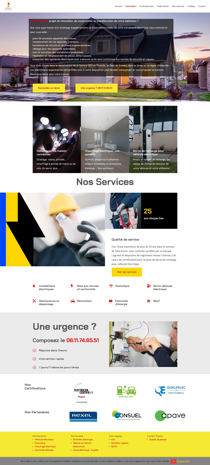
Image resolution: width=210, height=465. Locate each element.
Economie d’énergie (44, 450)
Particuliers (130, 6)
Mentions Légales (119, 443)
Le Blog (191, 6)
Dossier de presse (157, 439)
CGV (113, 439)
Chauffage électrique (45, 446)
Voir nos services (127, 272)
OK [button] (173, 461)
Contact (202, 6)
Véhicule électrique (44, 439)
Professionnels (146, 6)
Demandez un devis (49, 88)
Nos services (178, 6)
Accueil (118, 6)
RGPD (114, 446)
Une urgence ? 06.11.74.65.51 (96, 88)
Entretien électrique (83, 439)
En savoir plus (183, 461)
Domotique (40, 443)
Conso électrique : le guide (85, 450)
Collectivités (163, 6)
